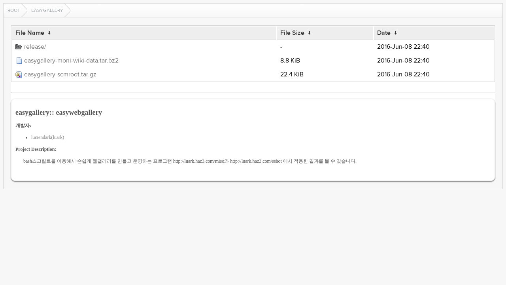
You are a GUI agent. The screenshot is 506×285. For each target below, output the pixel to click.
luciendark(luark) (47, 137)
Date (384, 33)
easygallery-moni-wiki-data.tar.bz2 (71, 61)
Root (14, 10)
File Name (29, 33)
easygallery (47, 10)
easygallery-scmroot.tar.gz (60, 74)
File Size (292, 33)
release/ (35, 47)
